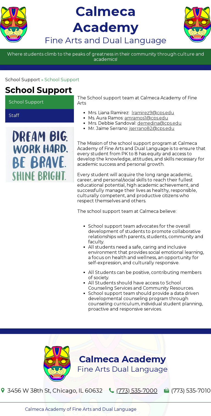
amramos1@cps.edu (146, 118)
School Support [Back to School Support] (22, 79)
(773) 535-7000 (136, 390)
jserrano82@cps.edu (151, 128)
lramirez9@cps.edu (153, 112)
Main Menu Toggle (202, 4)
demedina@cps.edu (159, 123)
